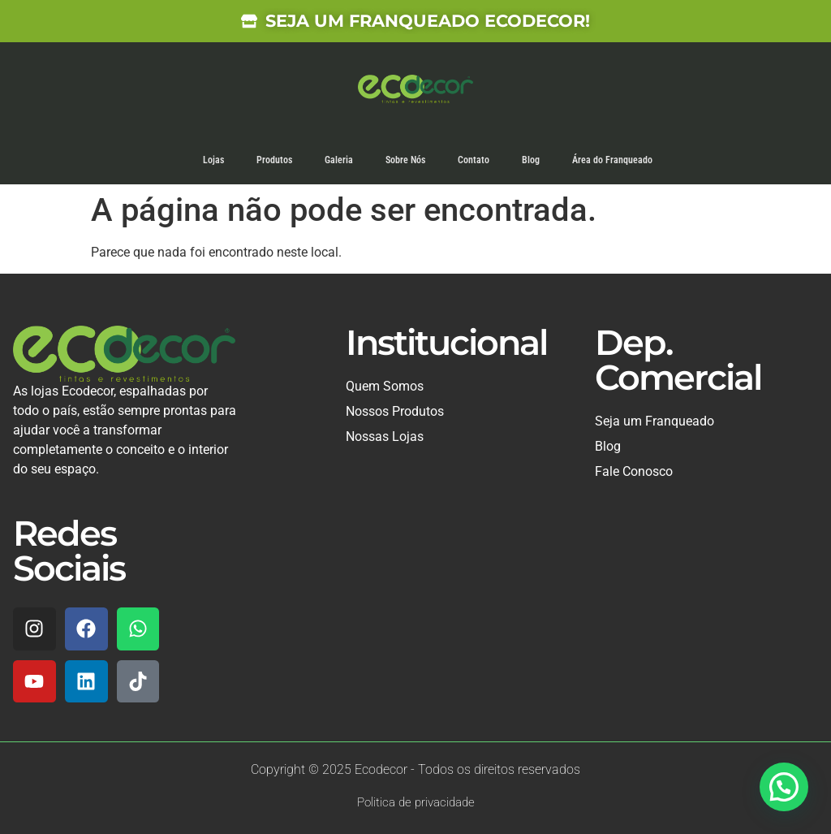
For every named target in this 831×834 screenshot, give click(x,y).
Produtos (274, 160)
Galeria (339, 160)
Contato (473, 160)
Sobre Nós (405, 160)
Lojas (213, 160)
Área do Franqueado (612, 160)
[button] (784, 787)
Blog (531, 160)
